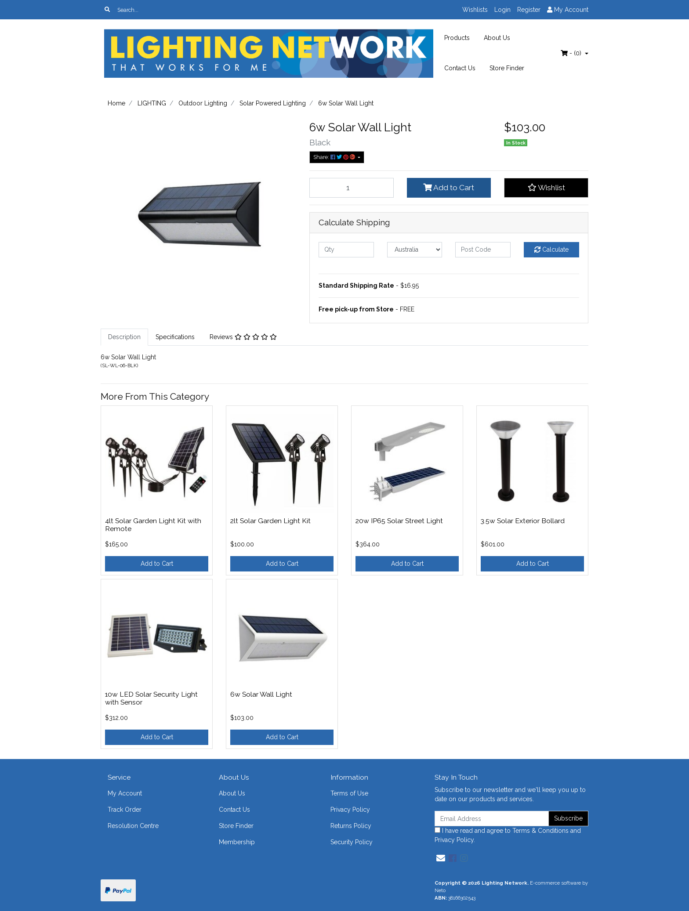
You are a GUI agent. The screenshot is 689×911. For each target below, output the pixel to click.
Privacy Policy (350, 809)
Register (528, 9)
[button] (546, 187)
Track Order (124, 809)
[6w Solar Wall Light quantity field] (351, 187)
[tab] (124, 337)
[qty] (346, 249)
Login (502, 9)
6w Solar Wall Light (261, 694)
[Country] (414, 249)
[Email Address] (492, 818)
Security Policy (351, 842)
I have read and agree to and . (508, 835)
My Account (125, 793)
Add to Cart (448, 187)
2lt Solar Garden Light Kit (270, 521)
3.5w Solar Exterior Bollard (523, 521)
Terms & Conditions (540, 830)
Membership (237, 842)
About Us (497, 37)
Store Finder (507, 68)
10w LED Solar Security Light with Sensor (151, 698)
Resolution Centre (133, 825)
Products (457, 37)
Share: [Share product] (334, 157)
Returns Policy (350, 825)
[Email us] (440, 858)
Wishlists (475, 9)
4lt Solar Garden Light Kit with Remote (153, 525)
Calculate (551, 249)
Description (124, 336)
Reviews (243, 336)
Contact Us (459, 68)
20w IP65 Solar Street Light (399, 521)
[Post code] (483, 249)
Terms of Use (349, 793)
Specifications (175, 336)
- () (572, 53)
